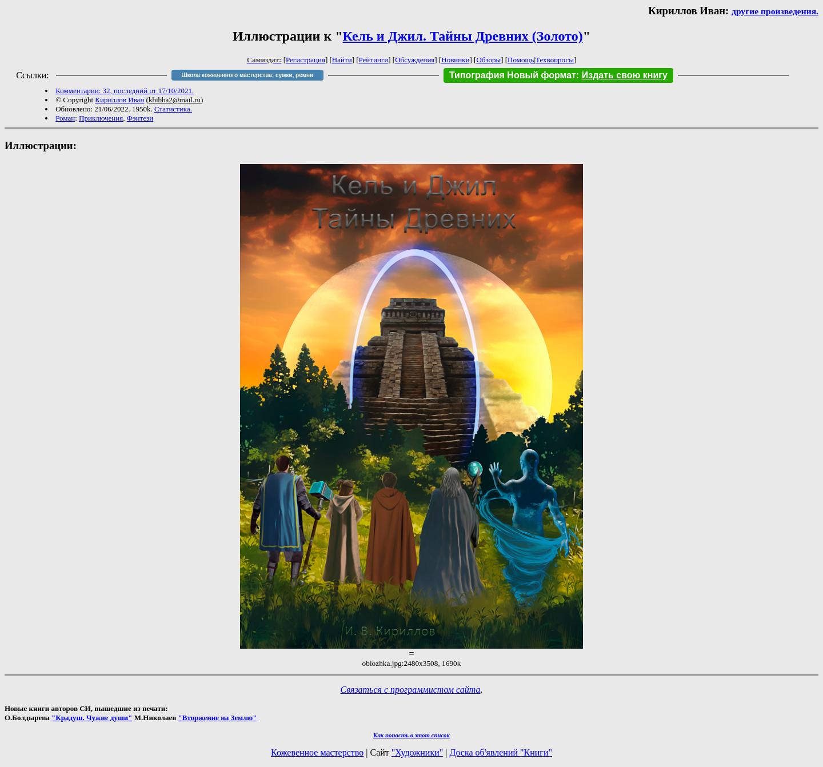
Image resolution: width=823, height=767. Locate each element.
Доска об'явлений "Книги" (500, 752)
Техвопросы (555, 59)
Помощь (521, 59)
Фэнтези (140, 118)
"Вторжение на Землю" (217, 717)
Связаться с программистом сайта (411, 689)
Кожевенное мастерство (317, 752)
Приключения (101, 118)
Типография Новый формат (512, 75)
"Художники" (417, 752)
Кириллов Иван (119, 99)
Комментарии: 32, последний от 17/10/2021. (124, 90)
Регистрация (305, 59)
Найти (342, 59)
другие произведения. (775, 11)
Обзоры (488, 59)
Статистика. (173, 109)
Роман (65, 118)
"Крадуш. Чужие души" (92, 717)
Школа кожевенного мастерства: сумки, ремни (247, 75)
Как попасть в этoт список (411, 735)
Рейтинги (374, 59)
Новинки (455, 59)
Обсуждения (414, 59)
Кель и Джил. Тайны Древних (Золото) (463, 36)
